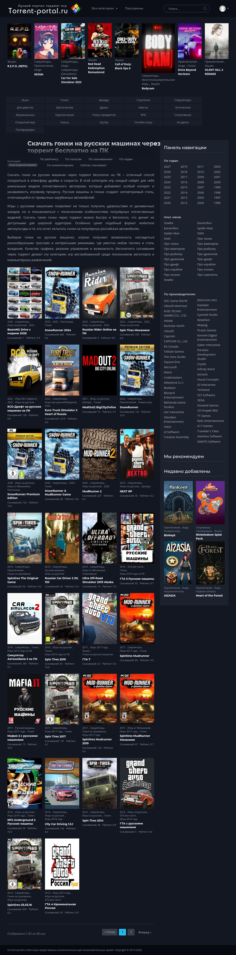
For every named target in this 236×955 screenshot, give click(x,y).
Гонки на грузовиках (19, 573)
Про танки (171, 243)
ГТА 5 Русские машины (137, 579)
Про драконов (174, 259)
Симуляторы (43, 61)
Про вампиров (174, 249)
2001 (217, 177)
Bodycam (148, 88)
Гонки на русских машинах (97, 654)
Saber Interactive (208, 345)
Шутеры (87, 402)
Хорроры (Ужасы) (206, 591)
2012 (184, 203)
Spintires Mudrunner (134, 656)
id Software (171, 432)
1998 (217, 192)
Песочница (67, 321)
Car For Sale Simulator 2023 (71, 80)
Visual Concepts (208, 379)
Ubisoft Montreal (175, 306)
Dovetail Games (208, 405)
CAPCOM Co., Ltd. (176, 341)
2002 (217, 172)
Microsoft (170, 367)
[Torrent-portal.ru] (45, 8)
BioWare (169, 388)
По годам (125, 159)
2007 (200, 187)
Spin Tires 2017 (55, 736)
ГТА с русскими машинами (131, 825)
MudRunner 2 (92, 491)
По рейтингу (49, 159)
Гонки (191, 66)
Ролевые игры (172, 531)
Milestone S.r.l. (174, 382)
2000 (217, 182)
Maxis (168, 372)
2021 (85, 398)
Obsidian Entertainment (174, 419)
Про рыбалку (173, 254)
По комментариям (60, 165)
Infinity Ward (206, 369)
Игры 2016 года (16, 815)
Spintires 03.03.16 (19, 905)
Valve (167, 427)
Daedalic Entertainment (207, 307)
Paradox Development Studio (206, 354)
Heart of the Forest (209, 595)
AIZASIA (170, 595)
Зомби (168, 223)
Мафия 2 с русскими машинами (22, 738)
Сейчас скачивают (93, 165)
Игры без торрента (26, 398)
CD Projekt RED (207, 410)
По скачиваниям (101, 159)
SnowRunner (129, 407)
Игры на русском (17, 325)
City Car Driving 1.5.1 (59, 824)
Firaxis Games (206, 330)
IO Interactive (206, 385)
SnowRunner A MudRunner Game (58, 492)
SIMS (167, 238)
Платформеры (204, 531)
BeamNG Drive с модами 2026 (19, 331)
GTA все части (136, 566)
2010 (200, 172)
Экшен (11, 61)
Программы (134, 8)
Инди (37, 70)
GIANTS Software (208, 441)
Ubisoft (169, 331)
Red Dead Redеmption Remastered (96, 68)
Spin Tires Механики (135, 330)
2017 (85, 647)
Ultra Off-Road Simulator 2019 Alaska (98, 580)
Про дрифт (171, 264)
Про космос (172, 275)
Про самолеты (207, 275)
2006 (200, 192)
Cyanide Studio (207, 315)
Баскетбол (171, 228)
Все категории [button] (103, 8)
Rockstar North (174, 326)
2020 (123, 398)
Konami (202, 374)
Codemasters (173, 377)
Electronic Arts (207, 300)
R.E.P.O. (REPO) (17, 66)
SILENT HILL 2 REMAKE (214, 72)
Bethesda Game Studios (175, 404)
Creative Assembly (176, 437)
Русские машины (55, 570)
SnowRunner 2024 (58, 330)
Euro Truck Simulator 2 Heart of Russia (61, 412)
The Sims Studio (175, 357)
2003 (217, 166)
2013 (48, 893)
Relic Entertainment (210, 421)
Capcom (169, 336)
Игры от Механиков (19, 486)
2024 (167, 182)
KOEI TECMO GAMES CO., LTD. (175, 313)
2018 (184, 172)
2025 (48, 321)
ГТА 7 (86, 659)
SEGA (200, 400)
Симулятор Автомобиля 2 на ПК (22, 657)
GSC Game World (175, 301)
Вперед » (144, 932)
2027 (167, 166)
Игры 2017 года (99, 647)
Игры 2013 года (62, 893)
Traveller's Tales (208, 431)
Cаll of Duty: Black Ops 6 (123, 66)
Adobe (168, 321)
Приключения (44, 66)
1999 (217, 187)
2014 (85, 812)
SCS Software (206, 395)
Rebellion (203, 320)
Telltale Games (174, 351)
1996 (217, 203)
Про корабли (173, 269)
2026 (10, 321)
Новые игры (145, 402)
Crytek (201, 364)
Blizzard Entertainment (174, 395)
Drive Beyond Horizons (187, 72)
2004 (200, 203)
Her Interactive (174, 412)
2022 (123, 321)
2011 (200, 166)
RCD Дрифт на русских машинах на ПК (24, 408)
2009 (200, 177)
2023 (31, 325)
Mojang (202, 325)
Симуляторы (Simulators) (69, 72)
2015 (184, 187)
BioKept (169, 535)
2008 (200, 182)
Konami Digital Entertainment (207, 337)
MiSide (38, 74)
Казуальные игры (174, 591)
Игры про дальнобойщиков (61, 402)
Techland (203, 390)
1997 (217, 197)
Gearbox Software (209, 436)
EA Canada (171, 346)
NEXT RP (126, 491)
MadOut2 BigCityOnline (99, 407)
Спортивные (89, 573)
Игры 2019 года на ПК (132, 573)
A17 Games (205, 426)
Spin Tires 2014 (92, 820)
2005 (200, 197)
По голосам (73, 159)
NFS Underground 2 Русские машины (21, 822)
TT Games (204, 416)
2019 (123, 483)
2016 (10, 812)
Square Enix (172, 362)
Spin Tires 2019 (55, 659)
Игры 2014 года (129, 819)
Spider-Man (172, 233)
